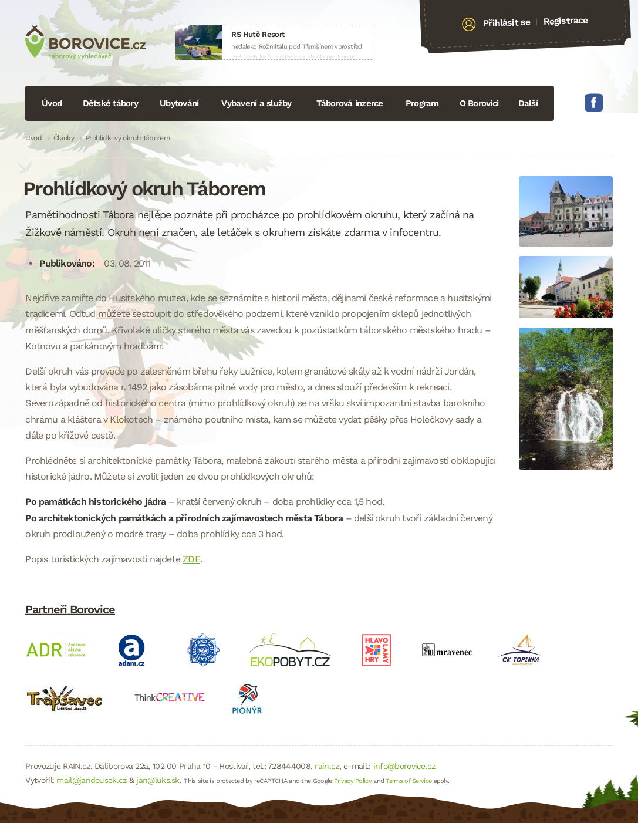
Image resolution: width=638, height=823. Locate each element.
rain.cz (327, 766)
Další (528, 103)
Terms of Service (408, 781)
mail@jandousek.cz (91, 780)
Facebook (594, 102)
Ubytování (179, 103)
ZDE (191, 559)
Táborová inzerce (349, 103)
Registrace (565, 20)
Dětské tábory (110, 103)
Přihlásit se (506, 22)
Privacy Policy (353, 781)
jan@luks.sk (157, 780)
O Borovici (479, 103)
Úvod (52, 103)
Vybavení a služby (256, 103)
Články (63, 138)
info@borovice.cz (404, 766)
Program (422, 103)
